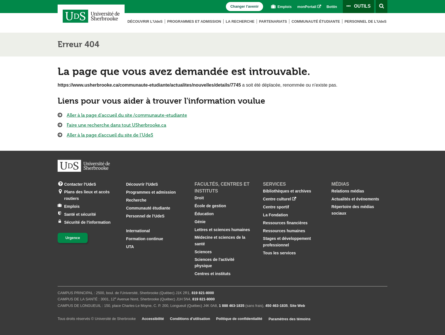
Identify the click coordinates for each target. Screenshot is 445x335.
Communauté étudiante (315, 21)
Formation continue (144, 238)
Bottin (332, 7)
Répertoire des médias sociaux (352, 209)
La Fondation (275, 215)
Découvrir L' (145, 21)
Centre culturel (277, 199)
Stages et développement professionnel (287, 241)
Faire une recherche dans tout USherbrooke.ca (116, 125)
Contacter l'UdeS (80, 184)
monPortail (306, 7)
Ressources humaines (284, 231)
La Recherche (240, 21)
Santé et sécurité (80, 214)
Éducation (204, 214)
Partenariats (273, 21)
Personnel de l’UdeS (145, 216)
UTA (130, 246)
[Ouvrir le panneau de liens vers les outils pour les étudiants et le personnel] (358, 6)
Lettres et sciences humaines (222, 229)
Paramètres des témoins (289, 319)
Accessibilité (153, 319)
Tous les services (279, 253)
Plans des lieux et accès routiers (87, 194)
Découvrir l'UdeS (142, 184)
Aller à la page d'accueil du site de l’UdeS (110, 135)
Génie (199, 221)
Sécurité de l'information (87, 222)
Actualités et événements (355, 199)
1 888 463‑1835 (231, 305)
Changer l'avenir (244, 6)
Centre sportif (276, 207)
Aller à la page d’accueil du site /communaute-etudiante (127, 115)
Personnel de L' (366, 21)
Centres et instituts (212, 273)
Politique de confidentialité (239, 319)
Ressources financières (285, 223)
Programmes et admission (194, 21)
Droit (199, 198)
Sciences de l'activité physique (214, 262)
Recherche (136, 200)
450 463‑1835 (276, 305)
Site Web (297, 305)
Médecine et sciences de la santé (219, 240)
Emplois (280, 7)
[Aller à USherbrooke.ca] (84, 166)
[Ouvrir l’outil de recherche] (381, 6)
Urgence (73, 238)
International (138, 231)
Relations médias (347, 191)
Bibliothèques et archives (287, 191)
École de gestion (210, 206)
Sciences (203, 252)
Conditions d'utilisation (190, 319)
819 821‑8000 (203, 293)
